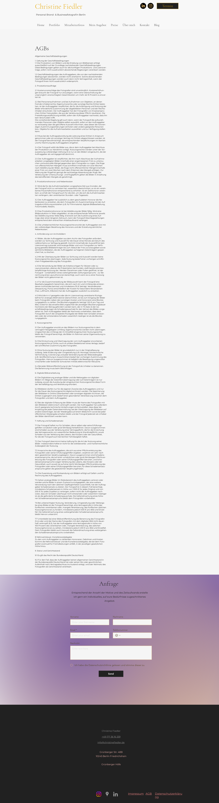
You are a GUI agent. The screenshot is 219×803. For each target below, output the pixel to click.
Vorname (74, 617)
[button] (167, 6)
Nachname (118, 617)
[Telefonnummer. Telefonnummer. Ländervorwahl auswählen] (118, 635)
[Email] (88, 635)
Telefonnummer (120, 630)
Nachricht (75, 643)
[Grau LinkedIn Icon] (115, 794)
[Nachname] (131, 622)
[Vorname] (88, 622)
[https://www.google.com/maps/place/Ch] (107, 794)
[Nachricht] (111, 652)
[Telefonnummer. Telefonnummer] (135, 635)
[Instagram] (151, 6)
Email (73, 630)
